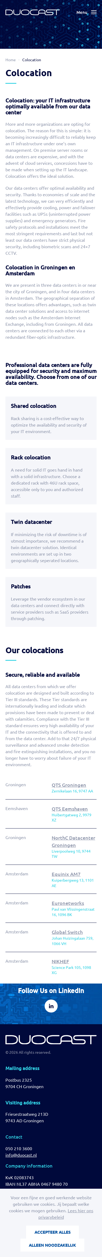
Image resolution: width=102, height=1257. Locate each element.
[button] (86, 12)
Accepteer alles (52, 1232)
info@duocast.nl (21, 1155)
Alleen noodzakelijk (52, 1245)
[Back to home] (32, 12)
